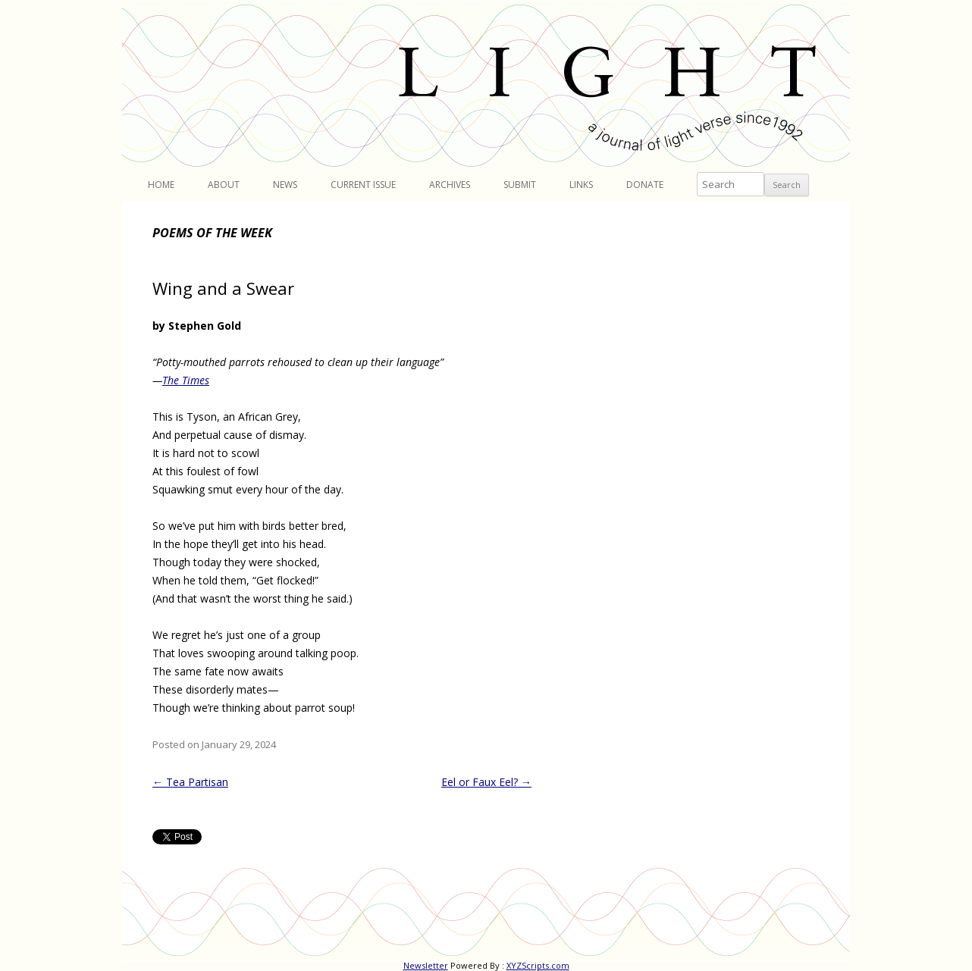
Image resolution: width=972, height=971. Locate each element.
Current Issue (363, 184)
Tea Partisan (190, 782)
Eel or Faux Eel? (486, 782)
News (285, 184)
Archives (449, 184)
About (224, 184)
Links (581, 184)
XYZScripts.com (537, 965)
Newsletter (425, 965)
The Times (185, 380)
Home (161, 184)
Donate (644, 184)
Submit (519, 184)
